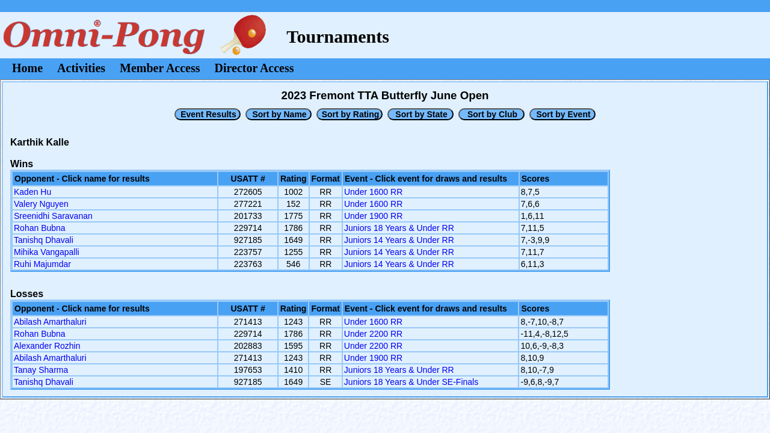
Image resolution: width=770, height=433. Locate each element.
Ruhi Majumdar (42, 264)
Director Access (254, 68)
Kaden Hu (32, 192)
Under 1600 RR (373, 192)
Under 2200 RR (373, 334)
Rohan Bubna (40, 228)
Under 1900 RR (373, 216)
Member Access (160, 68)
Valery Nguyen (41, 204)
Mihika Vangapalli (46, 252)
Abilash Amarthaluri (50, 322)
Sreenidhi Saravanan (53, 216)
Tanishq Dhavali (43, 240)
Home (27, 68)
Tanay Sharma (41, 370)
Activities (81, 68)
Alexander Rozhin (47, 346)
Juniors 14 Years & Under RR (399, 240)
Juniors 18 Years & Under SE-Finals (411, 382)
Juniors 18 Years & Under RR (399, 228)
